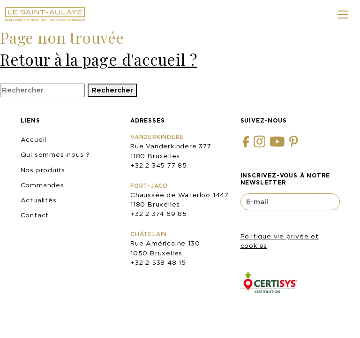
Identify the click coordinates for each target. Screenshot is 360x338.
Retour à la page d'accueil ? (98, 59)
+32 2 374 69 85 (158, 213)
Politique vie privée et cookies (279, 240)
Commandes (42, 185)
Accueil (34, 139)
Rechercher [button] (112, 90)
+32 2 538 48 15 (158, 262)
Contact (35, 215)
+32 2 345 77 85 (158, 165)
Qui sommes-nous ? (55, 154)
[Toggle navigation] (343, 14)
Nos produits (43, 170)
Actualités (39, 200)
